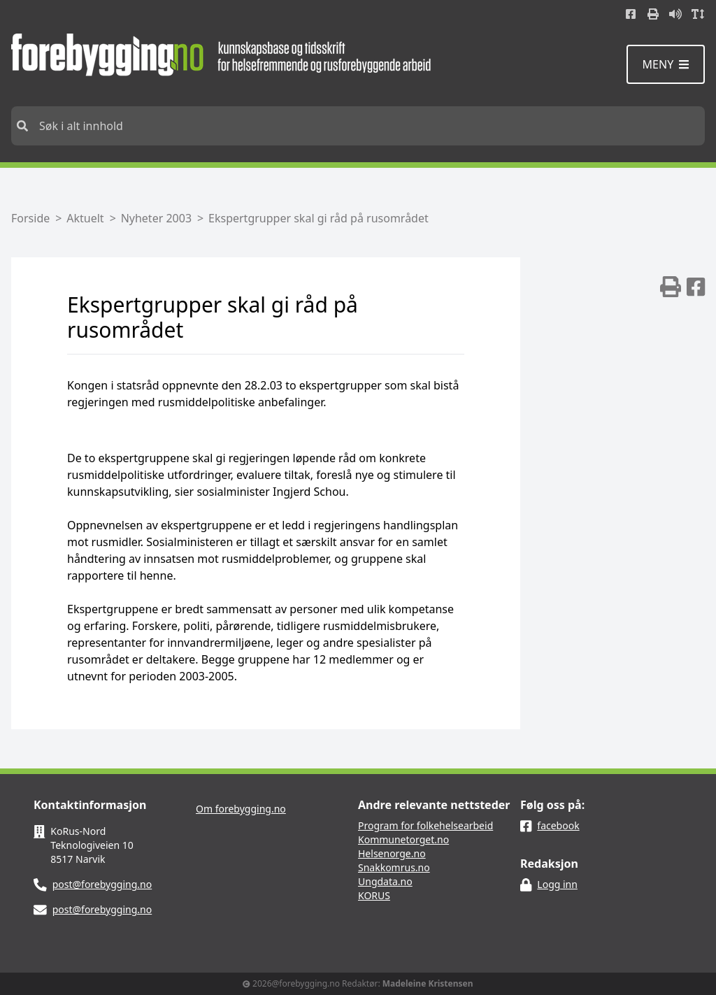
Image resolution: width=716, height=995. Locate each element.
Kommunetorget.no (403, 839)
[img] (670, 286)
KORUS (374, 895)
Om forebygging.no (241, 808)
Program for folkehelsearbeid (425, 825)
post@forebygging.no (102, 884)
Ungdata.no (385, 881)
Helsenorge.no (392, 853)
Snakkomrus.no (394, 867)
